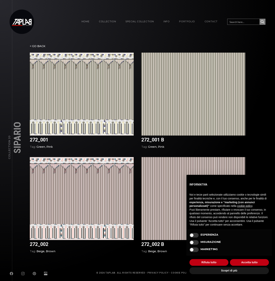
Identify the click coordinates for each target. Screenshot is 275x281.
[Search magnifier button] (262, 22)
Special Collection (139, 21)
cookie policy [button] (244, 205)
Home (85, 21)
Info (166, 21)
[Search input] (244, 22)
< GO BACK (37, 48)
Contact (211, 21)
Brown (50, 253)
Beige (40, 253)
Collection (107, 21)
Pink (49, 149)
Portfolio (187, 21)
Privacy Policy (157, 272)
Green (40, 149)
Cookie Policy (180, 272)
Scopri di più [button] (229, 270)
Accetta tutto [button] (249, 262)
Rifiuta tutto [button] (209, 262)
